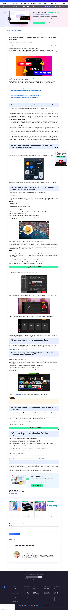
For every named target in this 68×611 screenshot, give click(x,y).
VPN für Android (26, 594)
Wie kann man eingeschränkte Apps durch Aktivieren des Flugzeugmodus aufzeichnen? (26, 90)
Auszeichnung (56, 593)
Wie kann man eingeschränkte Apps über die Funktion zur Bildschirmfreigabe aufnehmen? (26, 95)
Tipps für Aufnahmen (20, 30)
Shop (56, 3)
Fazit (11, 100)
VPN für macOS (26, 590)
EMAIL (23, 524)
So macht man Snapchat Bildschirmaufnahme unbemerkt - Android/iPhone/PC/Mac (33, 459)
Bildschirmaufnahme (36, 594)
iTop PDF (14, 598)
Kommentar (11, 526)
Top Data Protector (16, 597)
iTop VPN (14, 589)
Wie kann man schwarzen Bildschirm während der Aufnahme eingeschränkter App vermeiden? (27, 92)
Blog (14, 30)
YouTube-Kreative (56, 594)
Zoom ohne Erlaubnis (19, 395)
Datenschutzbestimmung (5, 608)
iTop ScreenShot (15, 594)
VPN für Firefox (26, 597)
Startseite (9, 30)
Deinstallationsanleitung (47, 594)
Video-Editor (22, 247)
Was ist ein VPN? (35, 589)
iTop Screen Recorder (20, 244)
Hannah (10, 42)
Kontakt (55, 590)
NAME (10, 524)
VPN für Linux (26, 598)
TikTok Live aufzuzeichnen (47, 153)
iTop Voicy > (46, 0)
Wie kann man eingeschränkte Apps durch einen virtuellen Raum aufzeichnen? (24, 97)
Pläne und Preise (15, 602)
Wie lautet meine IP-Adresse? (37, 590)
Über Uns (55, 589)
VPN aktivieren (46, 593)
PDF (39, 3)
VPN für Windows (26, 589)
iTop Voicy (14, 593)
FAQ (33, 6)
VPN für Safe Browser (27, 599)
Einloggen (63, 3)
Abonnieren (39, 577)
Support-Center (46, 589)
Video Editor (23, 6)
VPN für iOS (26, 593)
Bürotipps (34, 593)
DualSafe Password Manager (17, 599)
